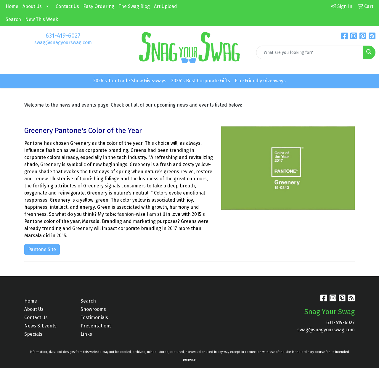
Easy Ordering (98, 6)
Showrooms (93, 309)
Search (13, 19)
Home (12, 6)
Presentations (96, 326)
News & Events (40, 326)
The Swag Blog (134, 6)
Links (86, 334)
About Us (32, 6)
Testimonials (94, 317)
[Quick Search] (309, 52)
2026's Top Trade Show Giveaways (129, 80)
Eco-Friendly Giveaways (260, 80)
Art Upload (165, 6)
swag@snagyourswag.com (63, 42)
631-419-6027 (63, 35)
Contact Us (67, 6)
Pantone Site (42, 249)
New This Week (41, 19)
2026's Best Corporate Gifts (200, 80)
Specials (33, 334)
